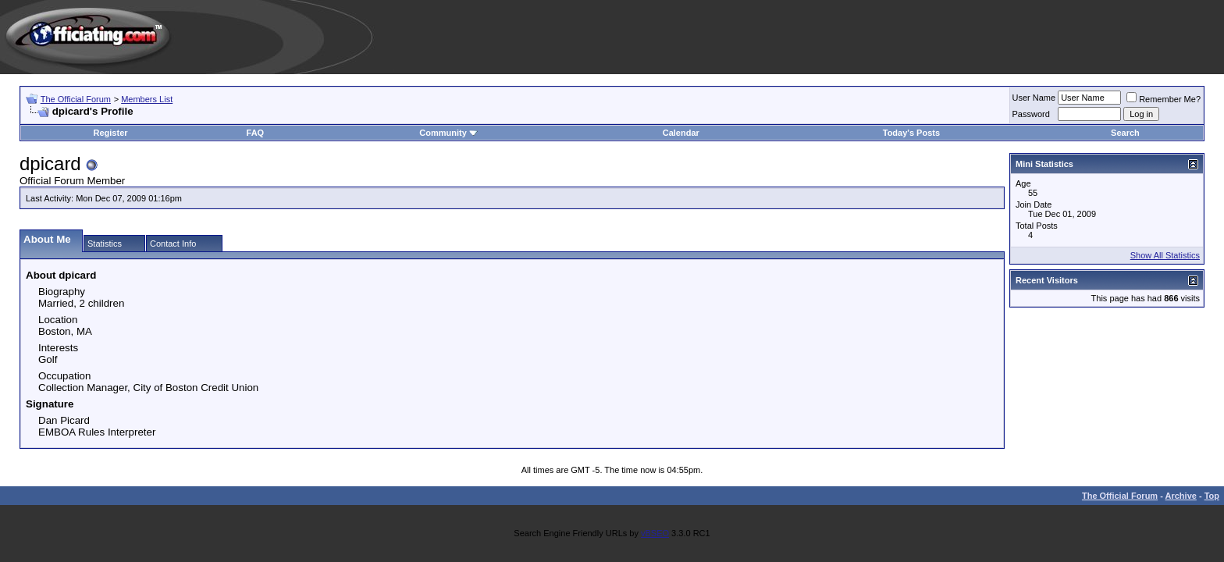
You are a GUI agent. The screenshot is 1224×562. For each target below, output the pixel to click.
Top (1211, 495)
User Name (1034, 97)
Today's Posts (911, 132)
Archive (1181, 495)
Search (1125, 132)
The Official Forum (76, 99)
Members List (147, 99)
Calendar (681, 132)
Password (1031, 114)
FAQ (256, 132)
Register (111, 132)
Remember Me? (1163, 99)
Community (448, 132)
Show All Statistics (1165, 255)
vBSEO (655, 533)
